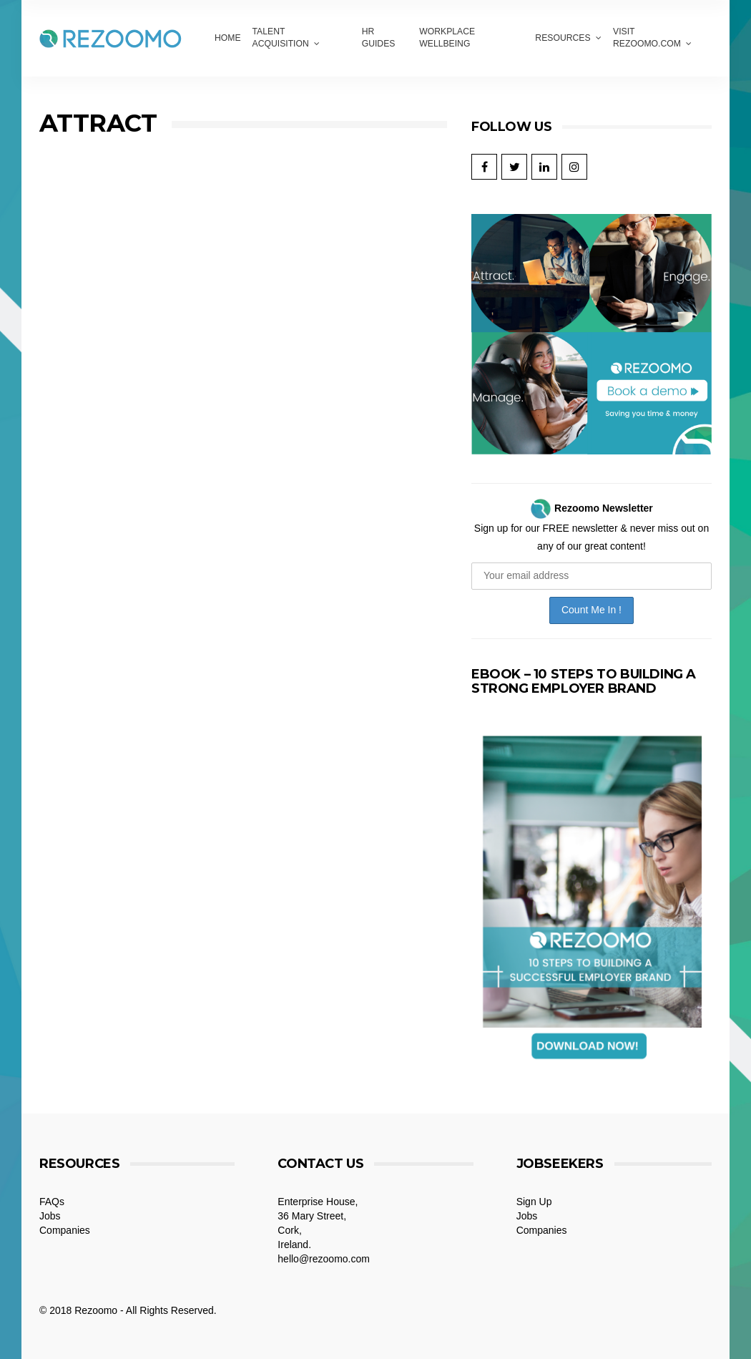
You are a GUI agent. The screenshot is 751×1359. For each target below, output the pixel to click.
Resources (562, 38)
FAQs (51, 1201)
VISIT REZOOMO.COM (647, 37)
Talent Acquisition (280, 37)
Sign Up (534, 1201)
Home (228, 38)
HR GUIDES (379, 37)
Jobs (50, 1216)
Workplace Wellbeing (447, 37)
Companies (64, 1230)
